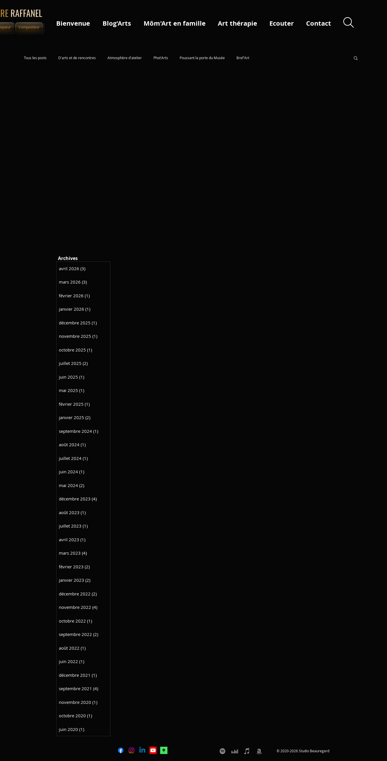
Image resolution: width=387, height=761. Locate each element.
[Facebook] (120, 750)
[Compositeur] (29, 28)
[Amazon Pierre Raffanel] (259, 751)
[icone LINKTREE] (163, 750)
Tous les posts (35, 58)
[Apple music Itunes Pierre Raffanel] (247, 751)
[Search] (348, 22)
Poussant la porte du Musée (202, 58)
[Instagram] (131, 750)
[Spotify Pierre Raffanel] (222, 751)
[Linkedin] (142, 750)
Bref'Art (242, 58)
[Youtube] (153, 750)
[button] (355, 58)
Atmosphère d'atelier (124, 58)
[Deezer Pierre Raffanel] (234, 751)
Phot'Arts (160, 58)
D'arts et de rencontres (77, 58)
